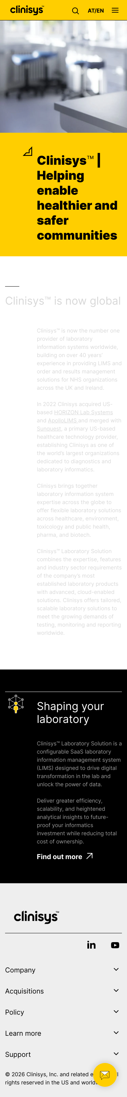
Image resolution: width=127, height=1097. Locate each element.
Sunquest (49, 428)
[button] (77, 10)
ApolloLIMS (63, 420)
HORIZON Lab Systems (83, 412)
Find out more (64, 857)
